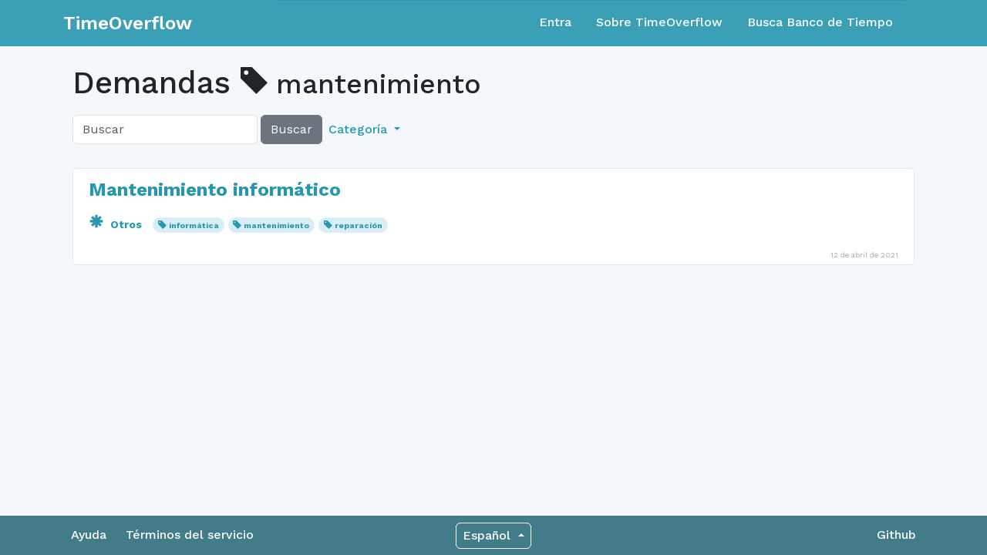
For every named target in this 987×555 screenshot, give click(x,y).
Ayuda (88, 534)
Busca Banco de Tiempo (820, 22)
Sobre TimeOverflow (659, 22)
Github (896, 534)
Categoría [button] (359, 129)
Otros (117, 224)
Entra (555, 22)
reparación (358, 225)
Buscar (291, 129)
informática (194, 225)
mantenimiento (276, 225)
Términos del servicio (190, 534)
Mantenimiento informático (215, 189)
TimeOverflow (127, 23)
